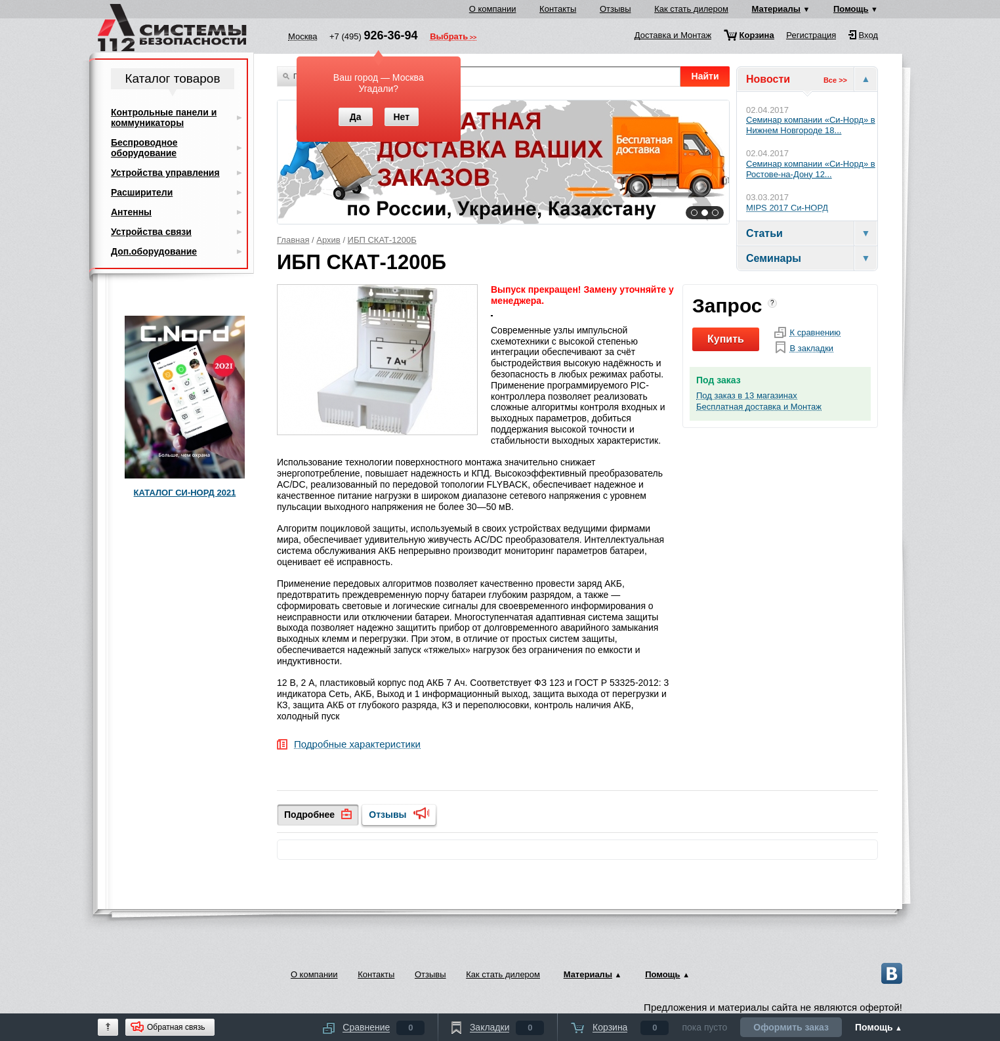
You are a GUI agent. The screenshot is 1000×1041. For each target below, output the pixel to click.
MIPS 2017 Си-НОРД (787, 208)
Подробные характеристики (357, 744)
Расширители (142, 192)
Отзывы (615, 9)
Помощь (850, 9)
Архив (328, 240)
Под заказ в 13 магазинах (746, 396)
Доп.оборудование (154, 251)
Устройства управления (165, 172)
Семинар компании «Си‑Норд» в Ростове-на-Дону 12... (810, 169)
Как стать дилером (691, 9)
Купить (725, 339)
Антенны (131, 212)
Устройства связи (151, 231)
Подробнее (309, 814)
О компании (492, 9)
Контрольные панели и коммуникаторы (164, 117)
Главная (293, 240)
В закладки (811, 348)
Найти (705, 76)
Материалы (776, 9)
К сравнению (815, 333)
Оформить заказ (791, 1027)
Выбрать (449, 37)
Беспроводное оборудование (144, 147)
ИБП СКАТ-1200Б (382, 240)
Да (356, 117)
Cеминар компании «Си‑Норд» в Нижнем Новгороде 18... (810, 125)
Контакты (557, 9)
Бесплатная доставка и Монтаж (759, 407)
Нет (401, 117)
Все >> (835, 80)
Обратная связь (176, 1027)
